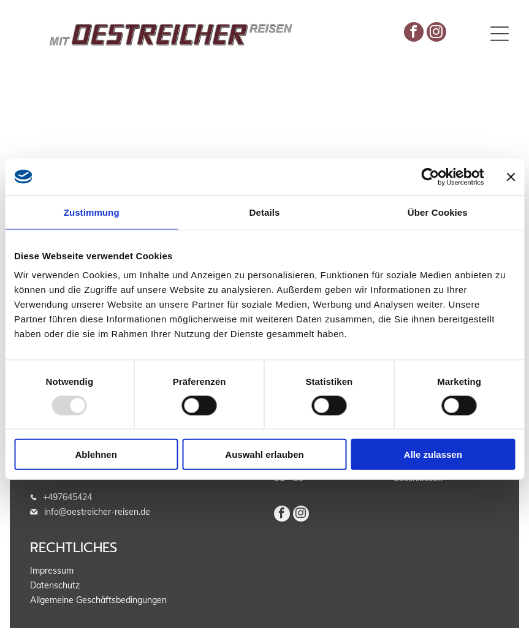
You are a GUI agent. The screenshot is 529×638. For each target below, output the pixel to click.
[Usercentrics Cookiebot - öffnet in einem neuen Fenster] (430, 176)
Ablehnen (96, 454)
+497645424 (67, 497)
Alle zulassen (433, 454)
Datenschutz (55, 585)
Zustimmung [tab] (92, 212)
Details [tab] (264, 212)
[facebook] (414, 33)
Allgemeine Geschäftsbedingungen (98, 600)
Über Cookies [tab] (438, 212)
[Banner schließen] (510, 176)
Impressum (52, 570)
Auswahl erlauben (264, 454)
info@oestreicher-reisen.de (97, 511)
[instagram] (436, 33)
